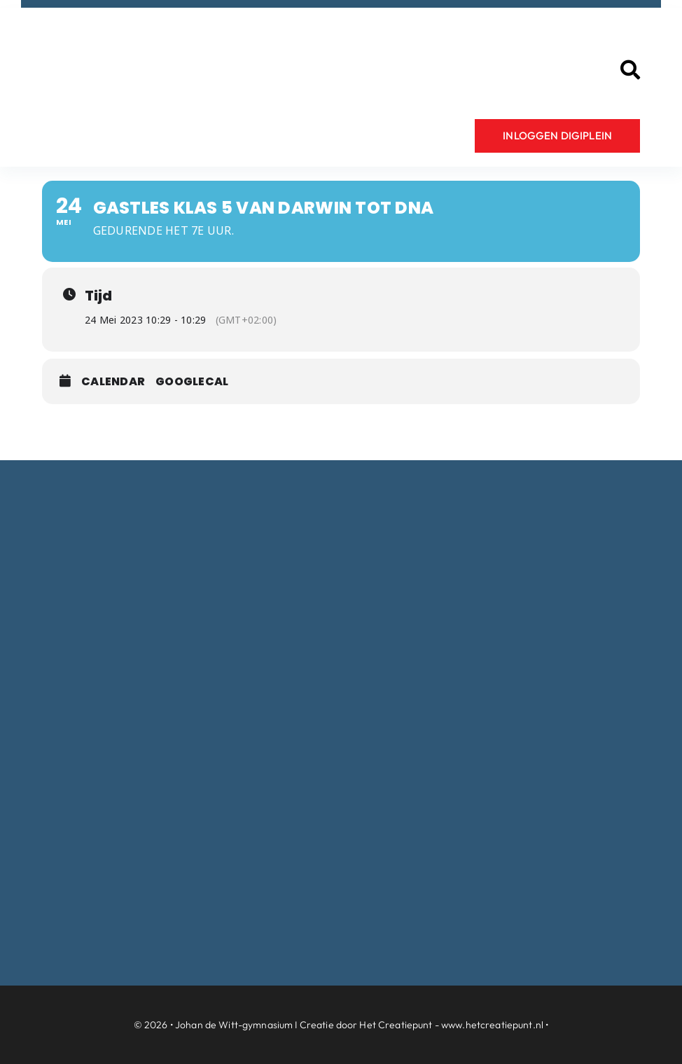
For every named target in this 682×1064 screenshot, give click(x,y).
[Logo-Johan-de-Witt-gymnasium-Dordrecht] (174, 30)
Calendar (113, 382)
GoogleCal (191, 382)
